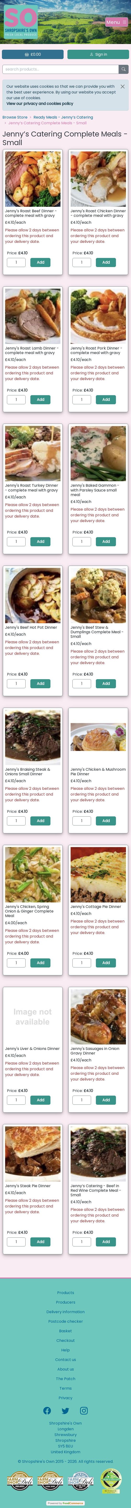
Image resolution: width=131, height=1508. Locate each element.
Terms (66, 1388)
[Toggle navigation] (116, 22)
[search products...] (60, 69)
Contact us (65, 1359)
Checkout (65, 1340)
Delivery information (65, 1312)
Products (65, 1292)
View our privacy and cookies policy (39, 103)
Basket (65, 1331)
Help (65, 1350)
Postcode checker (65, 1321)
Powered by (65, 1503)
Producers (65, 1302)
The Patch (65, 1379)
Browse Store (14, 117)
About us (65, 1369)
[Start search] (124, 69)
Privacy (65, 1398)
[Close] (122, 86)
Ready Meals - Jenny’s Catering (63, 117)
